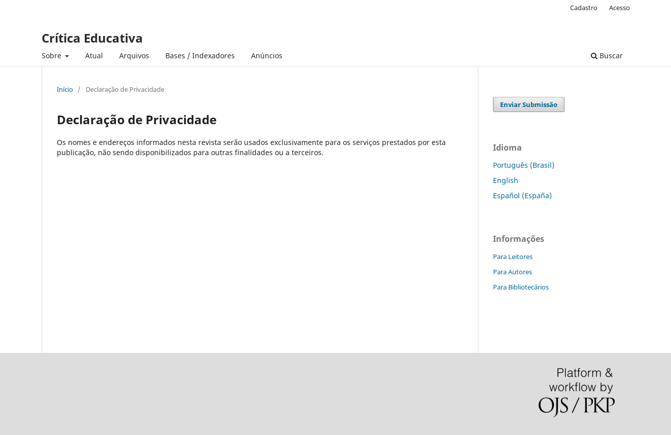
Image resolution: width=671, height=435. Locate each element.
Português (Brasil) (523, 165)
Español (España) (522, 195)
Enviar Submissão (528, 104)
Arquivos (134, 55)
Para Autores (512, 271)
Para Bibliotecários (521, 287)
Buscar (607, 55)
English (505, 180)
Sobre (52, 55)
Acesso (619, 7)
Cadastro (583, 7)
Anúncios (266, 55)
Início (65, 89)
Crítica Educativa (92, 37)
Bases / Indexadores (200, 55)
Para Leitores (513, 256)
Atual (94, 55)
